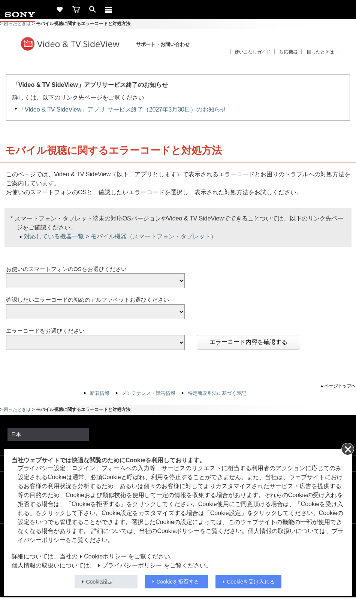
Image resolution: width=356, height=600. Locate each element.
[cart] (76, 9)
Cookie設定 (99, 582)
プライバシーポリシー (132, 565)
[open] (92, 9)
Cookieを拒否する (178, 582)
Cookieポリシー (105, 556)
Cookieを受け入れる (251, 582)
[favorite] (59, 9)
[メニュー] (109, 9)
